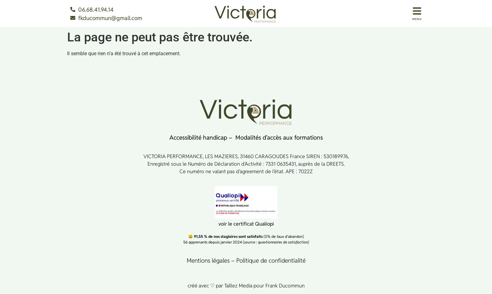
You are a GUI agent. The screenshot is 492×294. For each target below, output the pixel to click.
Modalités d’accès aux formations (279, 137)
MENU (417, 19)
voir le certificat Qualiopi (246, 224)
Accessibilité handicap (198, 137)
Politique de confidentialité (271, 260)
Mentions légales (208, 260)
